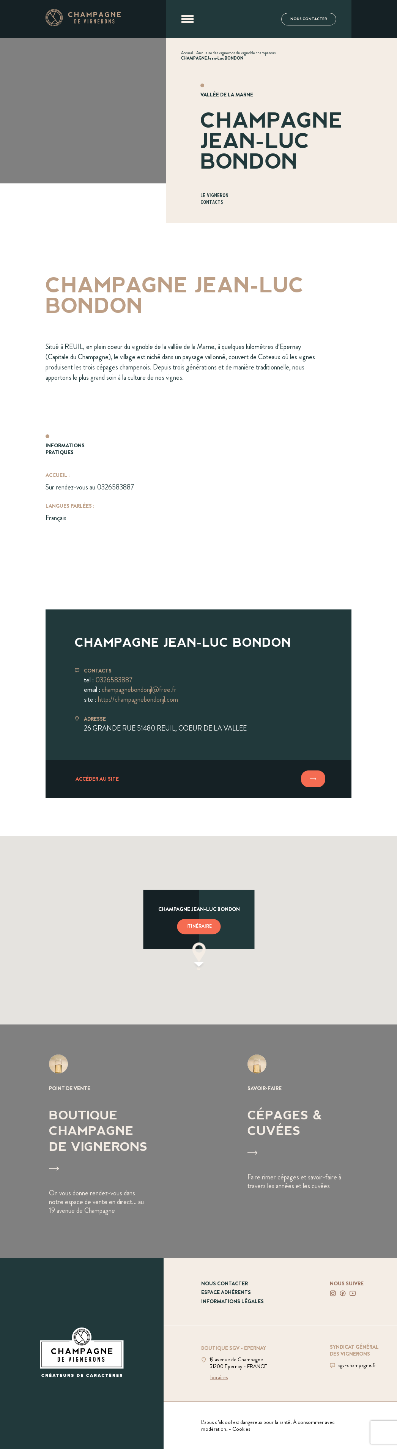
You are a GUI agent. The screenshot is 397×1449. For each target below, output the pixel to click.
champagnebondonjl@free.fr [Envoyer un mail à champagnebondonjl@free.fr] (139, 690)
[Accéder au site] (198, 779)
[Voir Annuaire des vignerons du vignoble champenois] (236, 53)
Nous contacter (308, 19)
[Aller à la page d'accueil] (83, 24)
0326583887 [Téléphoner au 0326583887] (113, 680)
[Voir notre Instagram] (333, 1293)
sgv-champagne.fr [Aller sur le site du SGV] (357, 1365)
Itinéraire (199, 926)
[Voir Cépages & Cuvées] (297, 1141)
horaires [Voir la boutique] (219, 1377)
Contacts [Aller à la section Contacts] (211, 202)
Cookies (241, 1429)
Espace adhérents (226, 1292)
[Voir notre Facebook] (343, 1293)
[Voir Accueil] (187, 53)
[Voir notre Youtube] (353, 1293)
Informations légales (232, 1301)
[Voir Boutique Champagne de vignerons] (99, 1141)
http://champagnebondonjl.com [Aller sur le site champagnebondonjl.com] (138, 699)
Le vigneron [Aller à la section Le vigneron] (214, 196)
